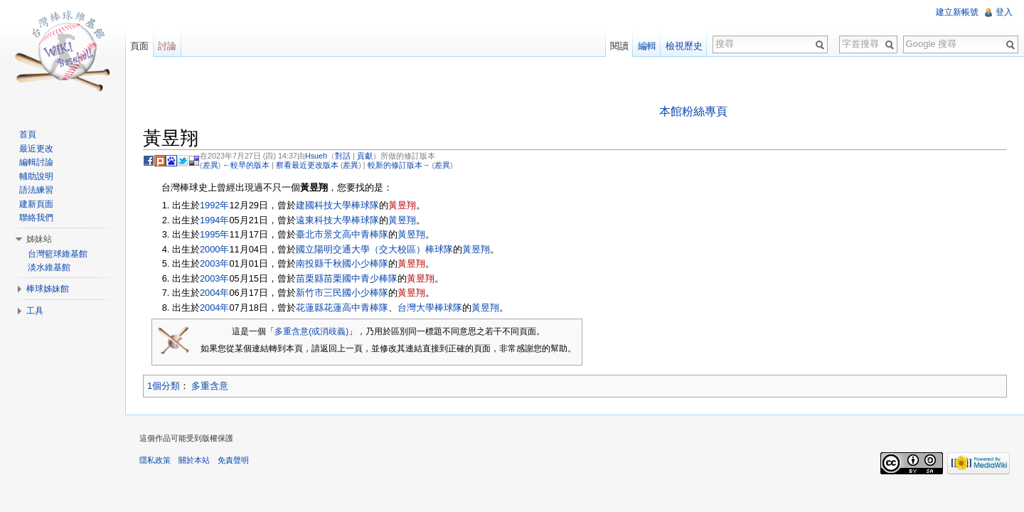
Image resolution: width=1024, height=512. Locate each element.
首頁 (27, 134)
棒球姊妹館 (47, 289)
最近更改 (36, 149)
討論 (167, 46)
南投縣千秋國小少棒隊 (342, 263)
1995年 (214, 234)
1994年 (214, 220)
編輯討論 (36, 162)
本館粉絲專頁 (693, 111)
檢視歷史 (684, 46)
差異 (210, 165)
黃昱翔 (402, 205)
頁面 (139, 46)
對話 (343, 155)
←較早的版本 (246, 165)
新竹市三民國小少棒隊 (342, 292)
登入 (1004, 12)
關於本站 (194, 460)
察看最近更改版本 (307, 165)
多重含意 (209, 385)
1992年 (214, 205)
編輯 (647, 46)
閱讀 (619, 46)
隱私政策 (155, 460)
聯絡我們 (36, 218)
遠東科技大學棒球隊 (337, 220)
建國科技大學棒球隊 (337, 205)
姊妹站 (39, 239)
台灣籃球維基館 (57, 254)
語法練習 (36, 190)
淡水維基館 (49, 267)
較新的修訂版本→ (399, 165)
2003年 (214, 263)
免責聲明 (233, 460)
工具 (34, 311)
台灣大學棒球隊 (430, 307)
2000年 (214, 249)
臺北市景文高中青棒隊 (342, 234)
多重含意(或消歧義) (311, 331)
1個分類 (163, 385)
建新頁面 (36, 204)
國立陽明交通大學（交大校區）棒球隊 (374, 249)
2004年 (214, 292)
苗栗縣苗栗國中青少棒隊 (347, 278)
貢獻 (365, 155)
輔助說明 (36, 176)
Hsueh (316, 155)
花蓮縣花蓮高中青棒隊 (342, 307)
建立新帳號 (957, 12)
